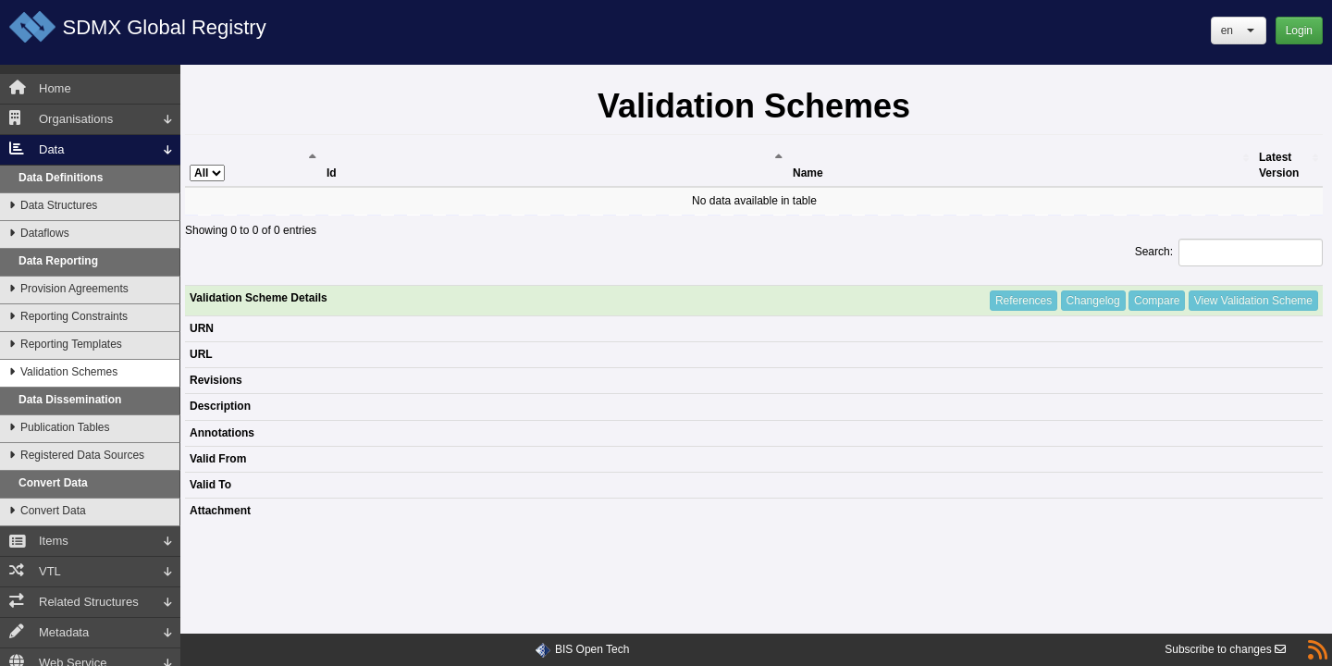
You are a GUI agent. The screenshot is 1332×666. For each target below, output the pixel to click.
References (1023, 300)
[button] (1238, 30)
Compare (1156, 300)
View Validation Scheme (1253, 300)
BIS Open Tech (592, 649)
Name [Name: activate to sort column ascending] (808, 172)
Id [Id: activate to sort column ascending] (332, 172)
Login (1299, 30)
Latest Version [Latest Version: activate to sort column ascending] (1279, 165)
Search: (1229, 252)
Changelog (1093, 300)
